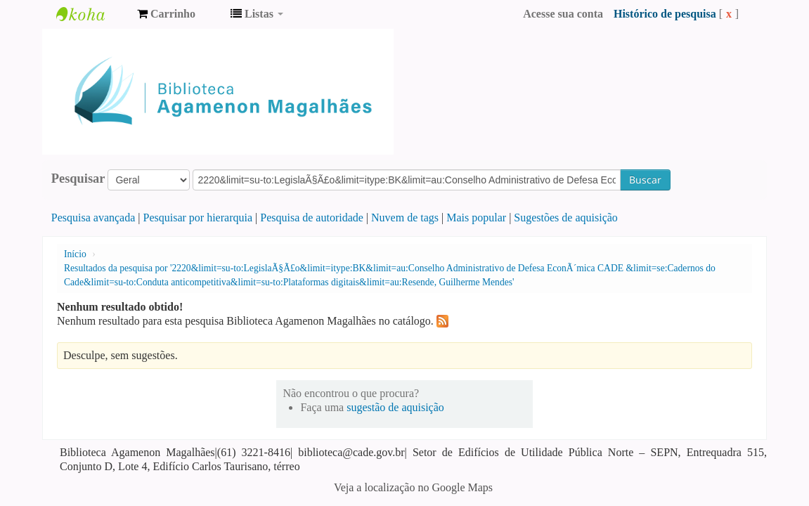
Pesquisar (78, 178)
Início (75, 254)
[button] (166, 14)
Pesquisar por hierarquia (198, 217)
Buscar (645, 179)
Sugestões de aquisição (566, 217)
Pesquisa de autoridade (311, 217)
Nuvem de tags (405, 217)
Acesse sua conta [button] (563, 14)
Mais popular (476, 217)
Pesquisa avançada (93, 217)
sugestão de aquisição (395, 407)
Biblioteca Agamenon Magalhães (91, 14)
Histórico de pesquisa (665, 14)
